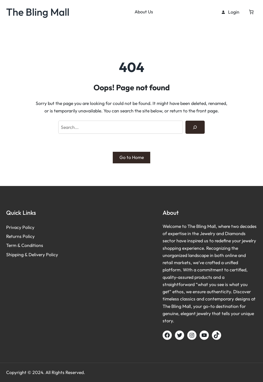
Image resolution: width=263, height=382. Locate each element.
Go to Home (131, 157)
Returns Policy (20, 236)
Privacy (14, 227)
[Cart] (251, 11)
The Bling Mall (37, 11)
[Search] (195, 127)
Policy (28, 227)
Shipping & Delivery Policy (32, 254)
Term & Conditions (24, 245)
